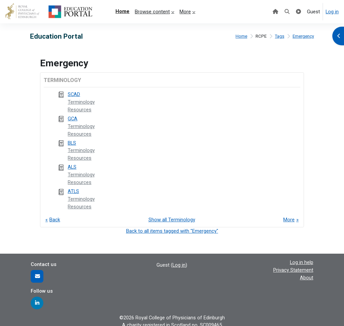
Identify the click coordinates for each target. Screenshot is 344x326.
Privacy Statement (293, 267)
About (306, 274)
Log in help (301, 259)
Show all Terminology (171, 217)
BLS (72, 142)
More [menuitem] (185, 12)
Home (241, 36)
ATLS (73, 189)
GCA (73, 118)
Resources (79, 109)
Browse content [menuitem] (152, 12)
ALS (72, 165)
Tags (279, 36)
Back (54, 217)
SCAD (74, 94)
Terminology (81, 102)
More (289, 217)
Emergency (303, 36)
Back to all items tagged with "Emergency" (172, 228)
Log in (332, 12)
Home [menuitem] (122, 11)
